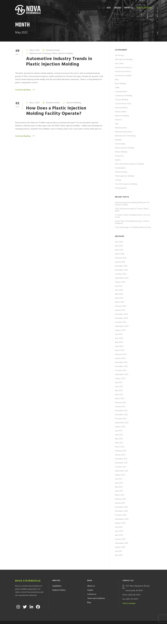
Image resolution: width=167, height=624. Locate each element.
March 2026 (119, 254)
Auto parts (119, 63)
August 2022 (120, 426)
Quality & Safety (58, 583)
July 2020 (118, 527)
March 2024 (120, 350)
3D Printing (119, 55)
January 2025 (120, 310)
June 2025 (119, 290)
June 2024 (119, 338)
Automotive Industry (123, 67)
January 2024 (120, 358)
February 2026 (120, 258)
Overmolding (120, 143)
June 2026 (119, 241)
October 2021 (120, 466)
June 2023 (119, 386)
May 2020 (119, 535)
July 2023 (118, 382)
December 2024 (121, 314)
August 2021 (120, 475)
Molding (118, 139)
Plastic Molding (121, 151)
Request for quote (144, 7)
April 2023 (119, 394)
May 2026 (119, 245)
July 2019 (118, 551)
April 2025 (119, 298)
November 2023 (121, 366)
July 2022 (118, 430)
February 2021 (120, 499)
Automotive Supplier (123, 75)
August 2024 (120, 330)
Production (119, 156)
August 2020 (120, 523)
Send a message (128, 596)
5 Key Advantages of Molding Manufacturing (133, 227)
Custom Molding (121, 99)
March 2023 (119, 398)
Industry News (121, 111)
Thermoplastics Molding (124, 176)
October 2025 (120, 274)
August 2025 (120, 282)
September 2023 (121, 374)
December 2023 (121, 362)
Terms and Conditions (96, 591)
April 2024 (119, 346)
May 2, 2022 (35, 102)
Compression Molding (123, 95)
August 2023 (120, 378)
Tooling (118, 180)
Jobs (117, 123)
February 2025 (120, 306)
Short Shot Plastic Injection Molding (129, 164)
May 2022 (119, 438)
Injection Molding (73, 102)
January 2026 (120, 262)
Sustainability (120, 168)
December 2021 (121, 458)
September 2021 (121, 470)
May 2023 (119, 390)
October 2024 (120, 322)
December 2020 (121, 507)
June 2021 (119, 483)
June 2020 (119, 531)
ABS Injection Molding (124, 59)
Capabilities (56, 579)
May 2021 (118, 487)
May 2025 (119, 294)
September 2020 (122, 519)
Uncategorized (121, 188)
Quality (118, 160)
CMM (117, 87)
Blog (109, 7)
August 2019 (120, 547)
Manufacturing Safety (123, 131)
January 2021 (120, 503)
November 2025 (121, 270)
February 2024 (120, 354)
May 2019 (118, 555)
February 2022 (120, 450)
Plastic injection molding (62, 53)
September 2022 (121, 422)
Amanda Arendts (53, 50)
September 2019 (121, 543)
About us (91, 579)
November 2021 (121, 462)
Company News (121, 91)
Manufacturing (121, 127)
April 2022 (119, 442)
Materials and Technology (40, 53)
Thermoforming (121, 172)
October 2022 (120, 418)
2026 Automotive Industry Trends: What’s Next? (132, 209)
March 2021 (119, 495)
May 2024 (119, 342)
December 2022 (121, 410)
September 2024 (122, 326)
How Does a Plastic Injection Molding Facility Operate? (56, 111)
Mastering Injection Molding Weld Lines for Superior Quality (132, 203)
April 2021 (119, 491)
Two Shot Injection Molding (126, 184)
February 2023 (120, 402)
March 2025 (119, 302)
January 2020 (120, 539)
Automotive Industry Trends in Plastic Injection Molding (59, 61)
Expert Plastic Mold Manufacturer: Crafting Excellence (132, 222)
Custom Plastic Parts (123, 103)
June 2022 (119, 434)
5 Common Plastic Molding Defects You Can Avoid (132, 216)
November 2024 (121, 318)
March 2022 (119, 446)
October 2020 (120, 515)
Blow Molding (120, 83)
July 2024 (118, 334)
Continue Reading (25, 89)
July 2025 (118, 286)
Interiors (118, 119)
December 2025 (121, 266)
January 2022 (120, 454)
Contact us (128, 7)
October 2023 (120, 370)
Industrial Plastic (121, 107)
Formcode (106, 619)
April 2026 (119, 250)
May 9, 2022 (35, 50)
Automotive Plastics (123, 71)
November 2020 (121, 511)
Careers (117, 7)
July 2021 (118, 479)
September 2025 (121, 278)
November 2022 (121, 414)
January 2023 (120, 406)
